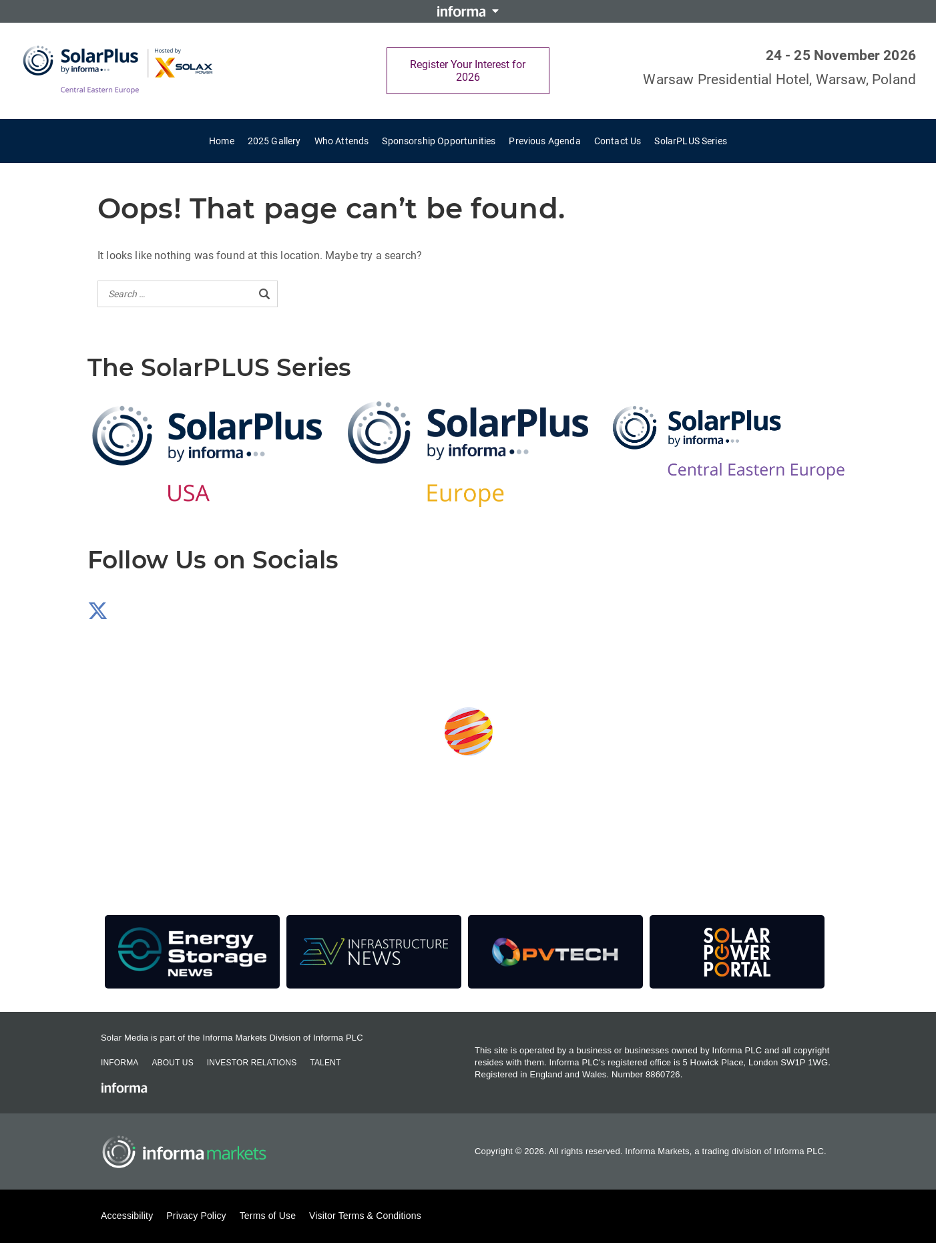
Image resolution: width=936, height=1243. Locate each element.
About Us (172, 1062)
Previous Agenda (544, 141)
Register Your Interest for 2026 (467, 70)
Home (221, 141)
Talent (325, 1062)
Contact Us (618, 141)
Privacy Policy (196, 1215)
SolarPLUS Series (690, 141)
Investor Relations (251, 1062)
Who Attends (341, 141)
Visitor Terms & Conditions (365, 1215)
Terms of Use (268, 1215)
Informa (119, 1062)
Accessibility (127, 1215)
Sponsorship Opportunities (438, 141)
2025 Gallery (274, 141)
